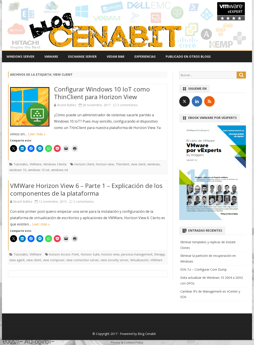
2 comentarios (83, 201)
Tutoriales (21, 164)
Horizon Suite (90, 254)
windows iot (59, 170)
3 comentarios (127, 105)
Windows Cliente (55, 164)
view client (138, 164)
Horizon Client (84, 164)
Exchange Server (82, 56)
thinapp (159, 254)
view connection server (82, 260)
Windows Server (20, 56)
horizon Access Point (64, 254)
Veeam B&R (115, 56)
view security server (114, 260)
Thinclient (122, 164)
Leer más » (37, 134)
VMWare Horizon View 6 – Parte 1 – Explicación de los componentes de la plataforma (86, 189)
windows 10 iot (38, 170)
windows (153, 164)
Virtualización (139, 260)
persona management (137, 254)
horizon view (105, 164)
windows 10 (17, 170)
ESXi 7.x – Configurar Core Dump (203, 269)
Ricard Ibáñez (66, 105)
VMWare (51, 56)
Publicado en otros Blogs (188, 56)
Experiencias (145, 56)
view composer (53, 260)
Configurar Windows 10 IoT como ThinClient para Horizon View (102, 93)
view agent (17, 260)
